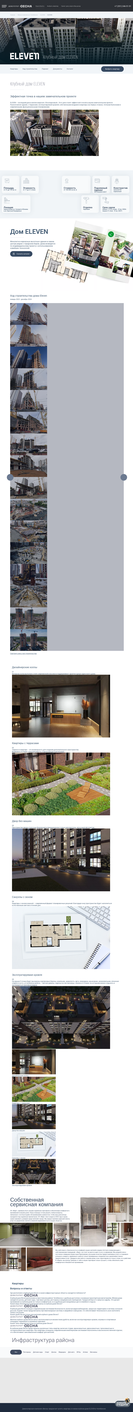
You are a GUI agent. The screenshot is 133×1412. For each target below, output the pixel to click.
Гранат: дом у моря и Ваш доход (70, 6)
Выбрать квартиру (52, 6)
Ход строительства (30, 69)
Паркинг (45, 69)
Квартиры (14, 69)
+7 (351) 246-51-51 (123, 6)
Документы (57, 69)
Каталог (70, 69)
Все (16, 1352)
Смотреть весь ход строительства (23, 654)
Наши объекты (39, 6)
